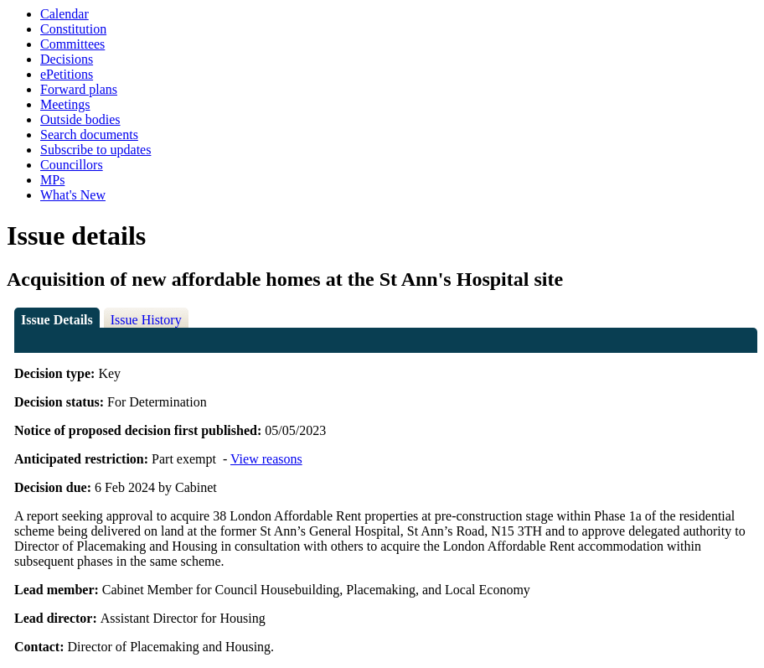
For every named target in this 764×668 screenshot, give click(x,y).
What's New (73, 195)
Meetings (65, 104)
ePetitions (66, 74)
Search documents (89, 134)
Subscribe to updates (95, 149)
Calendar (64, 14)
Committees (72, 44)
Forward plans (78, 89)
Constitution (73, 29)
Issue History (146, 320)
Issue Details (57, 320)
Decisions (66, 59)
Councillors (71, 165)
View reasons (266, 459)
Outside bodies (80, 119)
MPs (52, 180)
